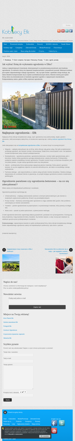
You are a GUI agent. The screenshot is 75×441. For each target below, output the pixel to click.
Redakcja (8, 60)
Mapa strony (37, 40)
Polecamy (34, 60)
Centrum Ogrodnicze (10, 330)
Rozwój (40, 44)
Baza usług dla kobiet (28, 51)
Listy (31, 40)
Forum (71, 40)
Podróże (18, 421)
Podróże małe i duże (10, 51)
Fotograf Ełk (7, 326)
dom (47, 60)
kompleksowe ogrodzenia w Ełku (29, 145)
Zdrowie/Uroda (31, 48)
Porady (40, 60)
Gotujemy (19, 48)
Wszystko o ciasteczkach (15, 434)
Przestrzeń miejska (16, 44)
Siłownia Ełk (7, 338)
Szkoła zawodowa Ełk (10, 322)
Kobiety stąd (8, 48)
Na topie (27, 60)
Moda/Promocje (44, 48)
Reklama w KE (47, 40)
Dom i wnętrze (19, 60)
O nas (7, 40)
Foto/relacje (58, 48)
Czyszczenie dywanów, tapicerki (14, 334)
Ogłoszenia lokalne (23, 40)
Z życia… (42, 51)
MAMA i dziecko (52, 44)
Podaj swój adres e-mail (17, 298)
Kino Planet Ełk (8, 318)
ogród (51, 60)
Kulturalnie (30, 44)
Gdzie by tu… (53, 51)
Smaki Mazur (65, 44)
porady (56, 60)
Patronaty (13, 40)
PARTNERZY (63, 40)
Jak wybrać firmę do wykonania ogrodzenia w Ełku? (27, 64)
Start (5, 44)
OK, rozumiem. (45, 436)
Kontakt (55, 40)
